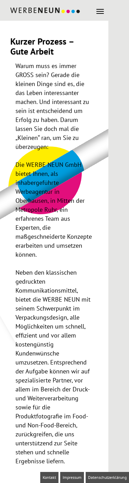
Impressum (72, 477)
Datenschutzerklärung (107, 477)
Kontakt (49, 477)
